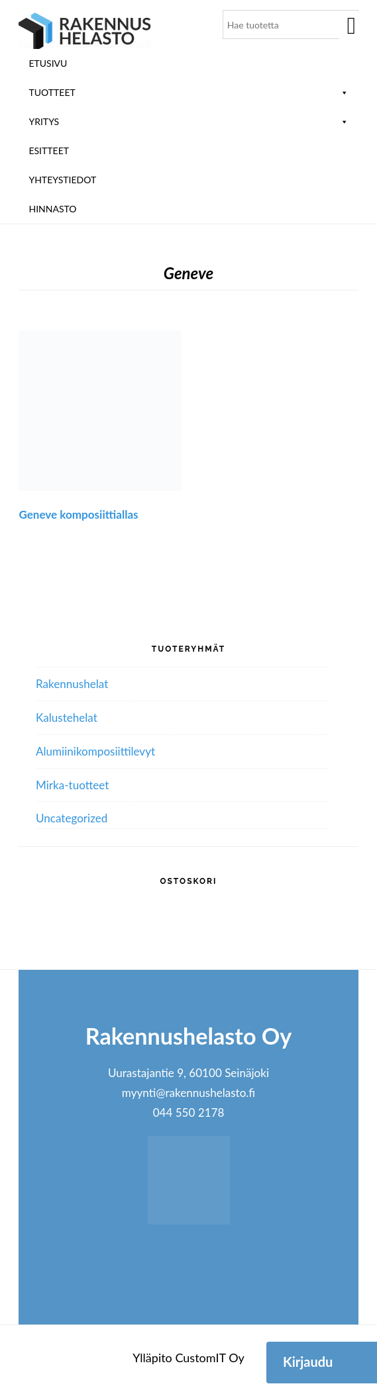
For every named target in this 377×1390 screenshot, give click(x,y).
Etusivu (47, 63)
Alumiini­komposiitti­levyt (95, 751)
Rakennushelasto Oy (85, 31)
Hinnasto (52, 208)
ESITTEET (48, 150)
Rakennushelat (72, 684)
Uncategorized (71, 818)
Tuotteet (188, 92)
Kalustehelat (66, 717)
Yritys (188, 121)
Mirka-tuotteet (72, 785)
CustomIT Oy (209, 1357)
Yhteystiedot (62, 179)
